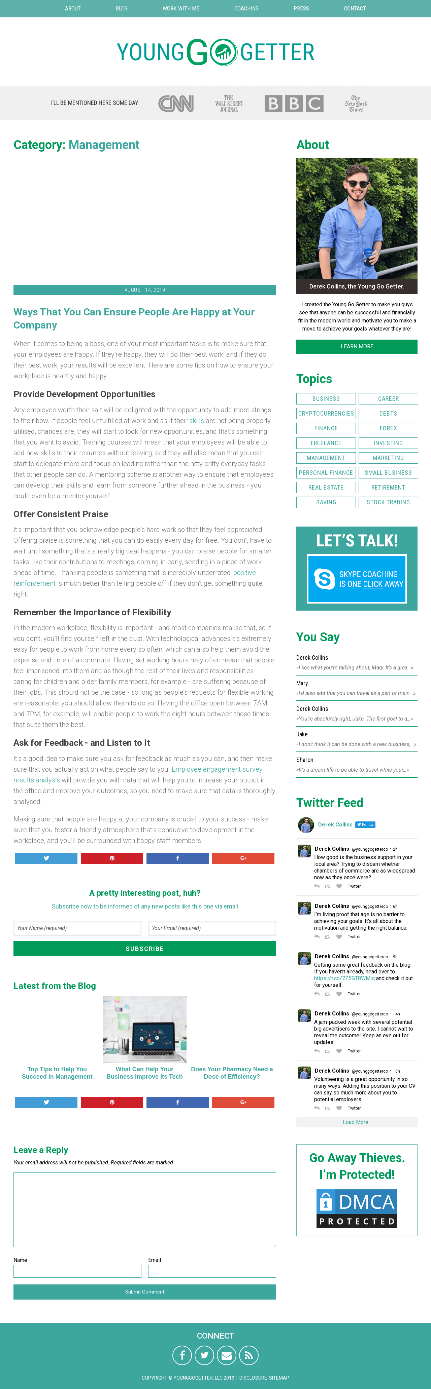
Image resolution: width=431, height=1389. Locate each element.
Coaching (246, 8)
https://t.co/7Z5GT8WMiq (344, 978)
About (73, 8)
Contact (355, 8)
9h (395, 957)
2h (395, 849)
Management (104, 145)
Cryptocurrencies (326, 413)
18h (396, 1071)
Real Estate (326, 487)
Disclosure (253, 1378)
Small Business (388, 472)
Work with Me (181, 8)
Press (301, 8)
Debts (388, 413)
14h (396, 1014)
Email (154, 1260)
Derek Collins (332, 849)
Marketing (388, 457)
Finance (326, 428)
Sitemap (279, 1378)
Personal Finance (326, 472)
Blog (122, 8)
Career (388, 398)
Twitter (354, 886)
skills (196, 421)
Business (326, 398)
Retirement (388, 487)
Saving (326, 502)
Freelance (326, 443)
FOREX (388, 428)
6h (395, 906)
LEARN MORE (357, 346)
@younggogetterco (370, 849)
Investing (388, 443)
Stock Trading (388, 502)
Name (20, 1260)
